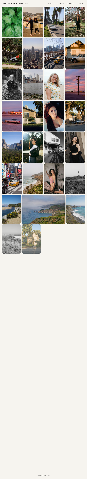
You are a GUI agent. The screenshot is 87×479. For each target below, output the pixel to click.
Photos (51, 3)
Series (60, 3)
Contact (81, 3)
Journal (70, 3)
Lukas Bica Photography (15, 3)
